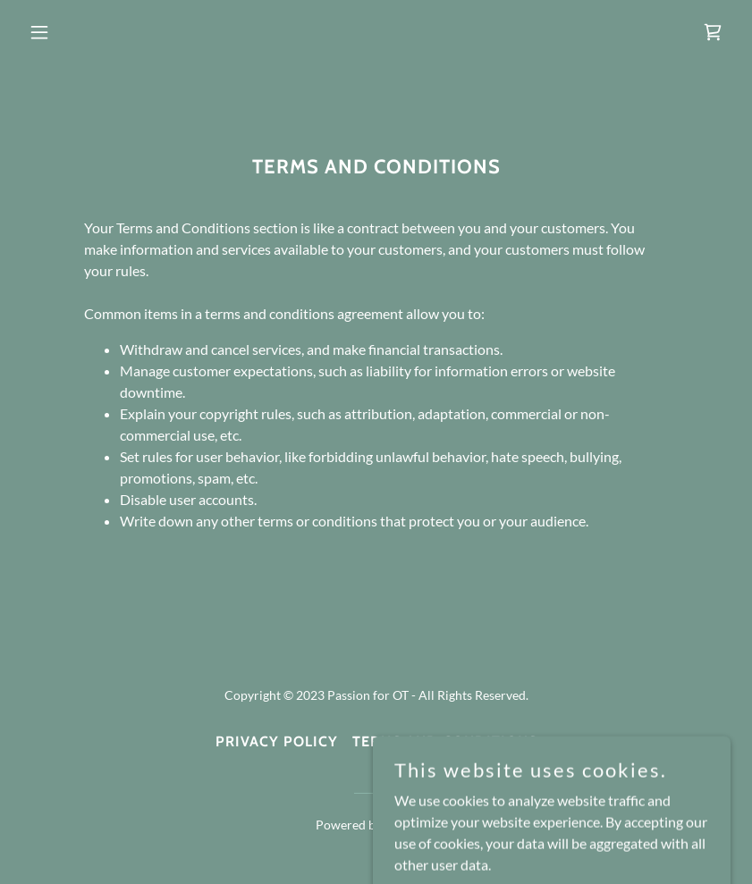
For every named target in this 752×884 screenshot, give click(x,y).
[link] (713, 32)
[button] (74, 32)
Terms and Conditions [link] (444, 741)
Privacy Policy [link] (276, 741)
